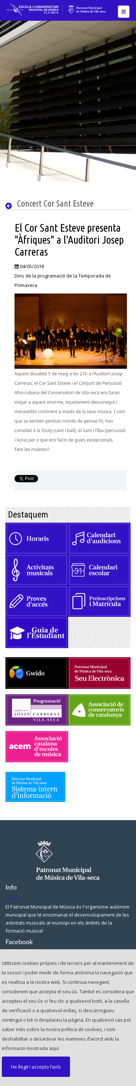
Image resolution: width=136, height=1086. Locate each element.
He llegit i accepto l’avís (36, 1066)
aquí (54, 1048)
